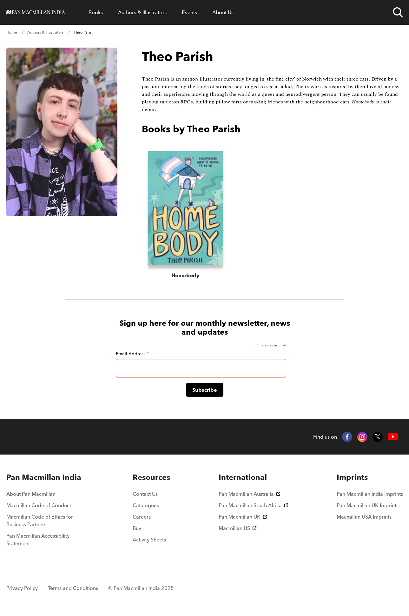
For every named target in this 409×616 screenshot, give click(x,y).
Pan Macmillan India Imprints (370, 494)
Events (189, 12)
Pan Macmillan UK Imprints (368, 505)
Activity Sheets (149, 539)
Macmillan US (237, 528)
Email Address (132, 354)
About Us (223, 12)
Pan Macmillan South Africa (253, 505)
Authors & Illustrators (142, 12)
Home (11, 32)
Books (96, 12)
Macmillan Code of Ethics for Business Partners (39, 521)
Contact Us (145, 494)
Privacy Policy (22, 588)
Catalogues (146, 505)
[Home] (35, 12)
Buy (137, 528)
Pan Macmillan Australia (249, 494)
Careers (142, 517)
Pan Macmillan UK (243, 517)
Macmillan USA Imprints (364, 517)
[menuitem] (45, 477)
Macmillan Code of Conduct (38, 505)
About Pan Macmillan (31, 494)
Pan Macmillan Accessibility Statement (37, 540)
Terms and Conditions (73, 588)
